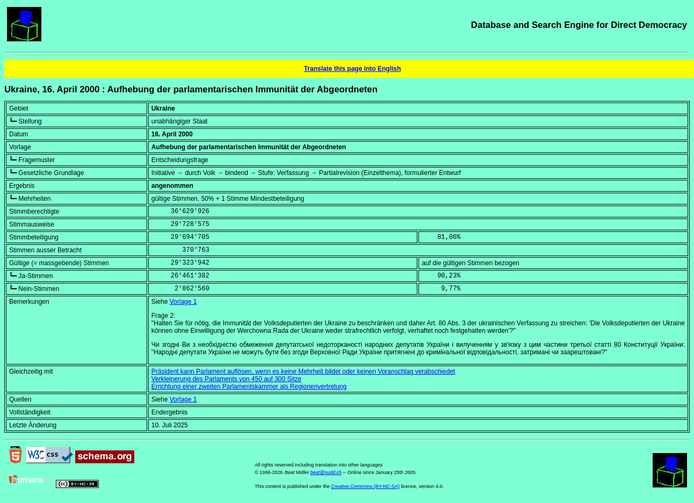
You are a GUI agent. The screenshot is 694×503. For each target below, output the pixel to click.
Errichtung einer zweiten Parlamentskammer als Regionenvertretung (249, 386)
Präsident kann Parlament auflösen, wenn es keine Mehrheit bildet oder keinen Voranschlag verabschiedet (303, 371)
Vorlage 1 (183, 301)
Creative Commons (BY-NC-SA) (365, 486)
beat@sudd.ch (326, 472)
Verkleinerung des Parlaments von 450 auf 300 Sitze (226, 379)
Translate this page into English (352, 68)
